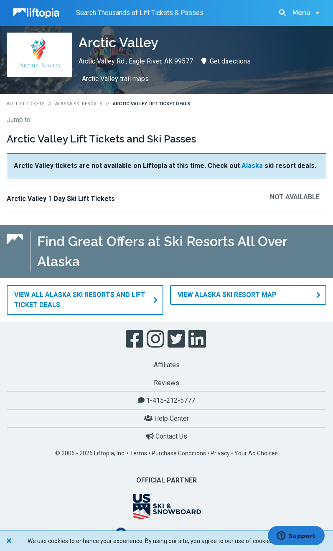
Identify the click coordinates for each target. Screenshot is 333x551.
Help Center (166, 418)
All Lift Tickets (26, 104)
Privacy (220, 452)
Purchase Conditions (179, 452)
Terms (138, 452)
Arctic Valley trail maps (115, 79)
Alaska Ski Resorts (78, 104)
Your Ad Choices (256, 452)
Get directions (226, 61)
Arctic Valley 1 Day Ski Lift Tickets (61, 199)
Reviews (166, 382)
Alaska (252, 166)
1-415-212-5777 (166, 400)
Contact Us (166, 436)
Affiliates (167, 364)
